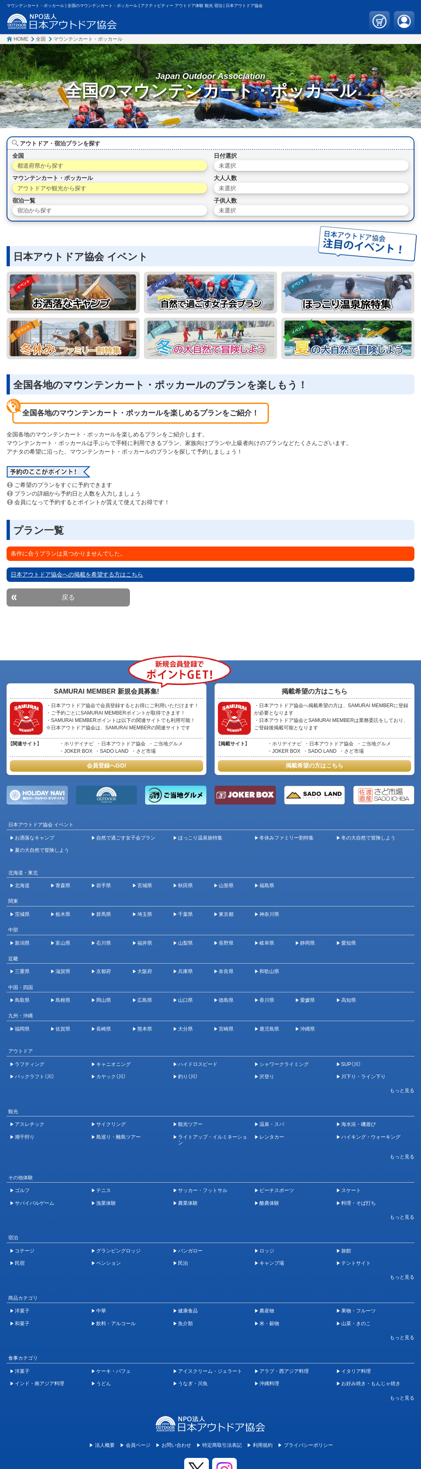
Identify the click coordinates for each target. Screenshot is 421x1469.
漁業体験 (106, 1203)
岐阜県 (266, 943)
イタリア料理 (356, 1371)
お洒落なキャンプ (34, 838)
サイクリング (111, 1124)
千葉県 (185, 914)
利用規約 (263, 1445)
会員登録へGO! (106, 765)
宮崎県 (226, 1029)
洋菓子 (22, 1311)
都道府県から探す (40, 165)
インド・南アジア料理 (39, 1383)
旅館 (346, 1251)
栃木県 (63, 914)
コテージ (25, 1251)
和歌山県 (269, 971)
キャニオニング (113, 1064)
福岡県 (22, 1029)
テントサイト (356, 1263)
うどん (103, 1383)
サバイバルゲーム (34, 1203)
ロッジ (266, 1251)
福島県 (266, 885)
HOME (21, 39)
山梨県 (185, 943)
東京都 (226, 914)
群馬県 (103, 914)
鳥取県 (22, 1000)
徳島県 (226, 1000)
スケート (351, 1190)
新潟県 (22, 943)
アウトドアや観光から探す (51, 188)
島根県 (63, 1000)
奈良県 (226, 971)
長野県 (226, 943)
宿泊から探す (34, 210)
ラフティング (29, 1064)
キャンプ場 (271, 1263)
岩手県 (103, 885)
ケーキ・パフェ (113, 1371)
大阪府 (144, 971)
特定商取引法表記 (222, 1445)
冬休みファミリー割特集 (286, 838)
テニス (103, 1190)
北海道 (22, 885)
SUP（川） (351, 1064)
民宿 (20, 1263)
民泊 (183, 1263)
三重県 (22, 971)
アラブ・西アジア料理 (284, 1371)
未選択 (227, 165)
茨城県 (22, 914)
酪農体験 (269, 1203)
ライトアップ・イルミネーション (212, 1140)
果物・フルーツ (358, 1311)
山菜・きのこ (356, 1323)
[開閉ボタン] (398, 1090)
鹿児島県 (269, 1029)
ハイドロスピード (197, 1064)
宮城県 (144, 885)
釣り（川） (188, 1076)
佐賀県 (63, 1029)
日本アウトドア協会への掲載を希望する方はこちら (77, 574)
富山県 (63, 943)
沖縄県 (307, 1029)
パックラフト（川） (34, 1076)
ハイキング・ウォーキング (370, 1137)
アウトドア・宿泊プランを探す (60, 143)
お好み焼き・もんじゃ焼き (370, 1383)
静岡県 (307, 943)
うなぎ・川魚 (193, 1383)
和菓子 (22, 1323)
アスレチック (29, 1124)
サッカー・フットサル (202, 1190)
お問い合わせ (176, 1445)
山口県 (185, 1000)
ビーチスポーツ (276, 1190)
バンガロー (190, 1251)
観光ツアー (190, 1124)
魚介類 (185, 1323)
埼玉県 (144, 914)
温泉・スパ (271, 1124)
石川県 (103, 943)
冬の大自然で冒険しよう (368, 838)
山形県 (226, 885)
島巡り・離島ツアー (118, 1137)
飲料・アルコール (116, 1323)
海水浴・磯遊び (358, 1124)
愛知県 (348, 943)
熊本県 (144, 1029)
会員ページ (138, 1445)
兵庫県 (185, 971)
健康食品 (188, 1311)
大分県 (185, 1029)
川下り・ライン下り (363, 1076)
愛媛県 (307, 1000)
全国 (41, 39)
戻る (68, 597)
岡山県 (103, 1000)
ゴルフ (22, 1190)
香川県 (266, 1000)
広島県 (144, 1000)
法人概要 (105, 1445)
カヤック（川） (111, 1076)
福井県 (144, 943)
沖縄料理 (269, 1383)
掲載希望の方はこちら (314, 765)
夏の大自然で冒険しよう (42, 850)
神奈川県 (269, 914)
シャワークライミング (284, 1064)
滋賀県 (63, 971)
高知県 (348, 1000)
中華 (101, 1311)
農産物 (266, 1311)
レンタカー (271, 1137)
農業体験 (188, 1203)
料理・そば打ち (358, 1203)
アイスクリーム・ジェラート (210, 1371)
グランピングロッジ (118, 1251)
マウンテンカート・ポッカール (88, 39)
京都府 (103, 971)
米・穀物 (269, 1323)
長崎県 (103, 1029)
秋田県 (185, 885)
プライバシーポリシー (308, 1445)
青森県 (63, 885)
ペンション (108, 1263)
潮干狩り (25, 1137)
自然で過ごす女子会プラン (125, 838)
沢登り (266, 1076)
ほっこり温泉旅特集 (200, 838)
